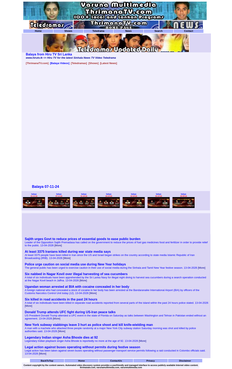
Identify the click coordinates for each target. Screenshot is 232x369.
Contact (188, 31)
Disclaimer (185, 360)
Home (38, 31)
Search (158, 31)
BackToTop (47, 360)
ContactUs (116, 360)
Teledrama (98, 31)
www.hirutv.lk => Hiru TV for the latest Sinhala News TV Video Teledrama (71, 57)
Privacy (150, 360)
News (128, 31)
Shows (68, 31)
